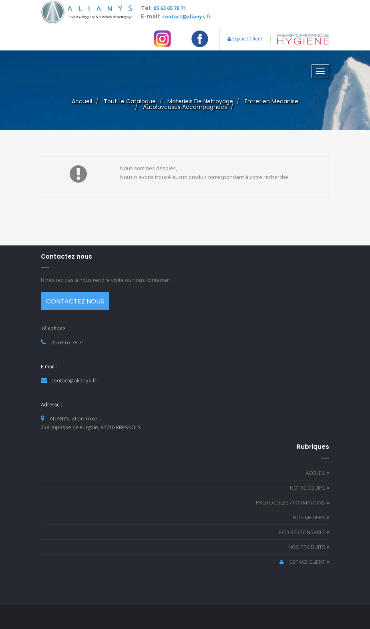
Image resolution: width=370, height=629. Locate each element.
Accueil (82, 101)
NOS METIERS (311, 517)
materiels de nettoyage (200, 101)
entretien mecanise (271, 101)
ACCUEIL (317, 472)
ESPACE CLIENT (304, 561)
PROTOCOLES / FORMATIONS (292, 502)
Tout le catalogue (130, 101)
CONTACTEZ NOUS (75, 301)
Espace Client (244, 38)
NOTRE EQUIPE (309, 487)
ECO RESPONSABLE (304, 532)
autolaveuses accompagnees (185, 107)
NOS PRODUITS (308, 547)
